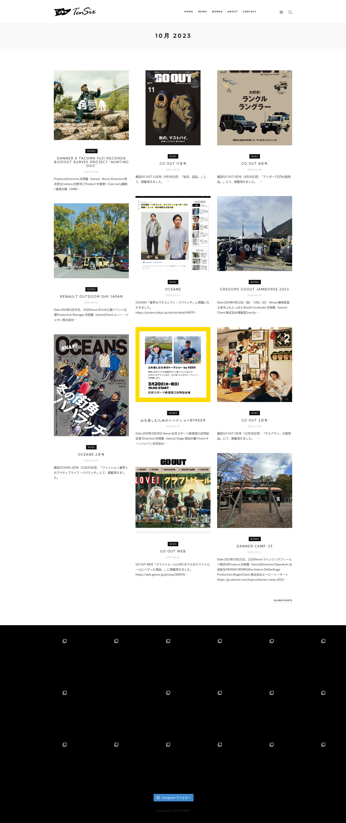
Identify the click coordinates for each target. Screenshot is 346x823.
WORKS (217, 11)
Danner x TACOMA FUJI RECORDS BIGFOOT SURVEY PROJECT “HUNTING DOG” (91, 162)
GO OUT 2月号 (254, 420)
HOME (188, 11)
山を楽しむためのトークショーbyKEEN (173, 420)
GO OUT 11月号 (173, 163)
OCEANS (173, 289)
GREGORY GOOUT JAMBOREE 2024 (254, 289)
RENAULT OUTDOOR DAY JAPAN (91, 296)
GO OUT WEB (173, 551)
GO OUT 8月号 (254, 163)
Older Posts (283, 600)
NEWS (202, 11)
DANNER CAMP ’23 (255, 546)
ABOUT (233, 11)
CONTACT (250, 11)
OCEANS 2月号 (91, 454)
